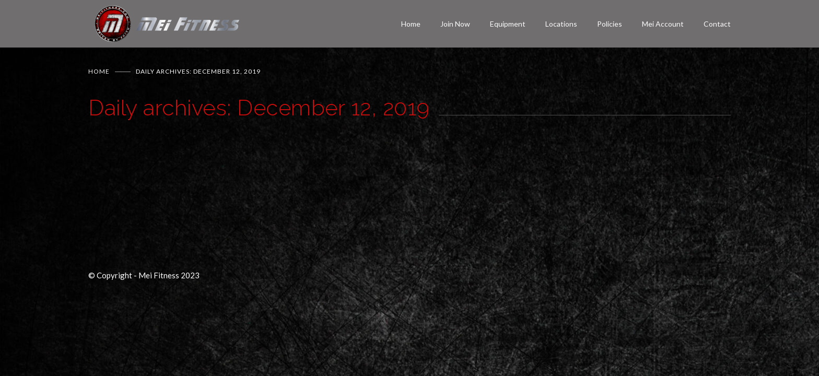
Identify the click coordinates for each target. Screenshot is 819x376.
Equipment (507, 23)
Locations (561, 23)
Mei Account (663, 23)
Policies (609, 23)
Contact (717, 23)
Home (410, 23)
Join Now (455, 23)
